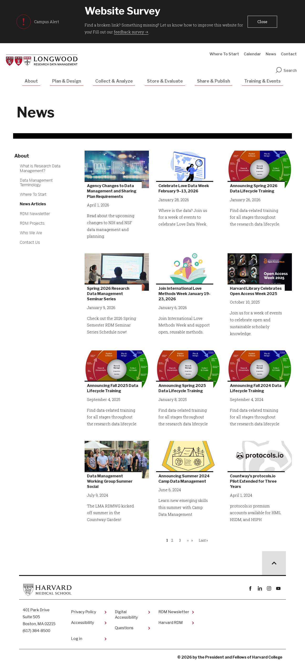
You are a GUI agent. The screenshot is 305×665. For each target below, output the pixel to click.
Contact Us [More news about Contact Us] (30, 242)
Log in (76, 638)
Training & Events (262, 81)
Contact (289, 54)
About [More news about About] (21, 156)
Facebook (250, 588)
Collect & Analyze (114, 81)
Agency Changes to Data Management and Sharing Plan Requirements (111, 191)
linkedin (259, 588)
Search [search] (286, 70)
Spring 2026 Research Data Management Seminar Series (108, 293)
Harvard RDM (170, 622)
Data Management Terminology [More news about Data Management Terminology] (36, 182)
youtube (278, 588)
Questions (124, 628)
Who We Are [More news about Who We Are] (31, 233)
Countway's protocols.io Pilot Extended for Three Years (253, 481)
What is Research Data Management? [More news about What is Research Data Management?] (40, 168)
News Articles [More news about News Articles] (33, 204)
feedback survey (129, 31)
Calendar (252, 54)
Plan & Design (66, 81)
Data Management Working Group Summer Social (109, 481)
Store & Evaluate (165, 81)
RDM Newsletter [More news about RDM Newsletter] (35, 213)
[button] (262, 22)
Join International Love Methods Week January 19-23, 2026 (184, 293)
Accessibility (82, 622)
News (271, 54)
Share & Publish (213, 81)
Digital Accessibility (126, 614)
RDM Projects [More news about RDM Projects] (32, 223)
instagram (269, 588)
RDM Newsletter (173, 612)
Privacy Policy (83, 612)
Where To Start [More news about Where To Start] (33, 194)
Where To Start (224, 54)
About (31, 81)
